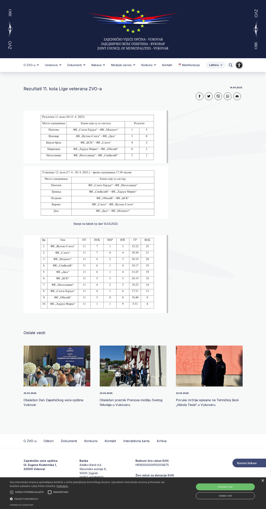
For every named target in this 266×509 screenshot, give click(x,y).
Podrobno (62, 486)
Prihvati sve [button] (225, 486)
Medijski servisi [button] (121, 65)
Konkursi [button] (147, 65)
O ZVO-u (30, 441)
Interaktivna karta (136, 441)
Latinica (215, 65)
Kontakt (167, 65)
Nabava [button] (96, 65)
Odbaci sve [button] (225, 495)
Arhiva (161, 441)
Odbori (49, 441)
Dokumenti (69, 441)
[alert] (133, 493)
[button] (90, 499)
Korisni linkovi (247, 463)
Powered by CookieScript (21, 505)
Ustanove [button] (52, 65)
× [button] (262, 480)
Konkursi (90, 441)
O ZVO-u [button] (30, 65)
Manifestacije (189, 65)
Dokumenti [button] (74, 65)
